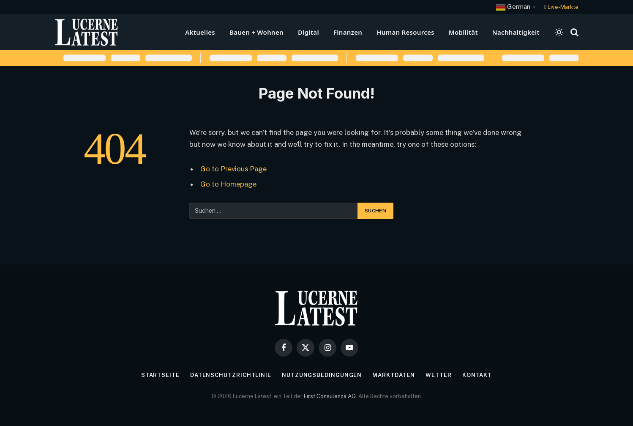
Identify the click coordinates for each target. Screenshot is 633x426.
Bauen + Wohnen (256, 32)
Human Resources (405, 32)
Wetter (438, 375)
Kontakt (477, 375)
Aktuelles (200, 32)
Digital (308, 32)
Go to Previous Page (233, 169)
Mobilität (463, 32)
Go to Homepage (228, 184)
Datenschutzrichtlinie (230, 375)
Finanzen (347, 32)
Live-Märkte (563, 7)
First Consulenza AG (330, 396)
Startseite (160, 375)
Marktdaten (393, 375)
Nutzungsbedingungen (322, 375)
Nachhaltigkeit (516, 32)
